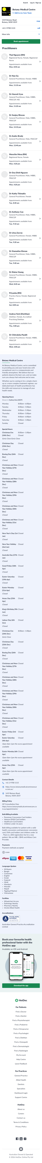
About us (21, 1109)
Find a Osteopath (21, 1042)
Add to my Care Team (22, 13)
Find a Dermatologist (21, 1046)
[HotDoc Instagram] (25, 1138)
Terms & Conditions (21, 1122)
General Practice (21, 1076)
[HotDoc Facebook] (17, 1138)
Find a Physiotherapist (21, 1020)
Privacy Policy (21, 1127)
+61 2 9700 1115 (12, 783)
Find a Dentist (21, 1016)
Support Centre (21, 1097)
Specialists (21, 1089)
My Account (21, 1055)
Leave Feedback (21, 1064)
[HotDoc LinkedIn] (21, 1138)
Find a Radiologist (21, 1051)
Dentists (21, 1084)
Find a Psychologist (21, 1033)
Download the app (21, 985)
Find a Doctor (21, 1012)
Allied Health (21, 1080)
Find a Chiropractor (21, 1029)
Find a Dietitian (21, 1038)
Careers (21, 1114)
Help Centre (21, 1059)
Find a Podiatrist (21, 1025)
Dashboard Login (21, 1093)
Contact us (21, 1118)
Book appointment (21, 41)
